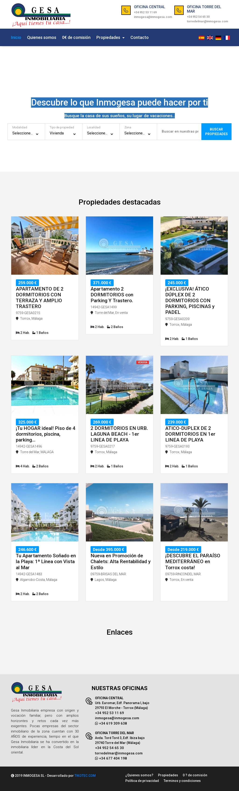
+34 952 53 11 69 (145, 12)
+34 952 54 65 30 (198, 16)
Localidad (93, 127)
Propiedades (108, 37)
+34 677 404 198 (111, 758)
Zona (127, 127)
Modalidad (19, 127)
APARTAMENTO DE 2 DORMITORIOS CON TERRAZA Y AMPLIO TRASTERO (39, 297)
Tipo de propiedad (62, 127)
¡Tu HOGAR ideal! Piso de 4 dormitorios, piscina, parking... (45, 434)
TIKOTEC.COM (85, 775)
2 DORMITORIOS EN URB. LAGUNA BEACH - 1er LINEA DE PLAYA (119, 434)
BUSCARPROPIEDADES (217, 131)
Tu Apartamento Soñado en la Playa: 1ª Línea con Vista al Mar (46, 561)
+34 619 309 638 (111, 723)
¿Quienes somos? (139, 775)
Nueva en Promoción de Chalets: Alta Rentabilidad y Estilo (121, 561)
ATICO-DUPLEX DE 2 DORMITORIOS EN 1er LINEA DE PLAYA (190, 434)
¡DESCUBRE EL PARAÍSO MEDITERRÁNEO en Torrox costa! (192, 561)
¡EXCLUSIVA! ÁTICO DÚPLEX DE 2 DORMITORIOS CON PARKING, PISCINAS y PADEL (189, 300)
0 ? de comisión (195, 775)
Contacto (139, 37)
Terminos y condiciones (182, 781)
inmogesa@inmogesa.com (153, 17)
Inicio (16, 37)
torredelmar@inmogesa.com (207, 21)
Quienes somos (41, 37)
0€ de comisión (76, 37)
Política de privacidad (142, 781)
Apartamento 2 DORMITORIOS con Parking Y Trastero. (112, 294)
